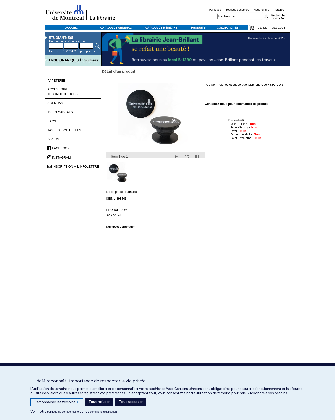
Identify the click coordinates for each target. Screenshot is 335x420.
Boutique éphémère (237, 9)
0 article (263, 27)
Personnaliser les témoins (56, 402)
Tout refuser (99, 402)
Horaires (279, 9)
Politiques (215, 9)
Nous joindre (261, 9)
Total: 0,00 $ (277, 27)
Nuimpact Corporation (120, 226)
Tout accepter (131, 402)
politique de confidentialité (63, 411)
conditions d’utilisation (103, 411)
